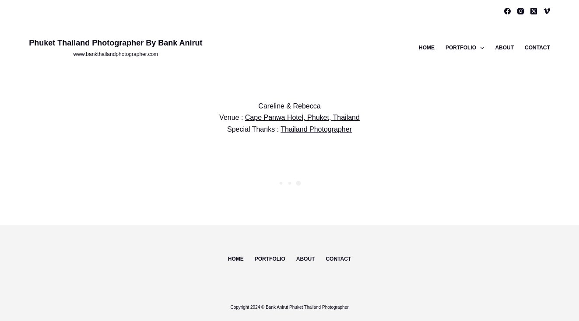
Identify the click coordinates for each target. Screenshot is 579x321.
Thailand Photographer (316, 129)
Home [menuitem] (427, 48)
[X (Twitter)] (533, 11)
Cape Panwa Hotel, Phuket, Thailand (302, 117)
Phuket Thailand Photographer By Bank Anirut (115, 42)
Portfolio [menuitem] (467, 48)
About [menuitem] (504, 48)
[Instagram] (520, 11)
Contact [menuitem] (537, 48)
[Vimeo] (547, 11)
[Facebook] (507, 11)
